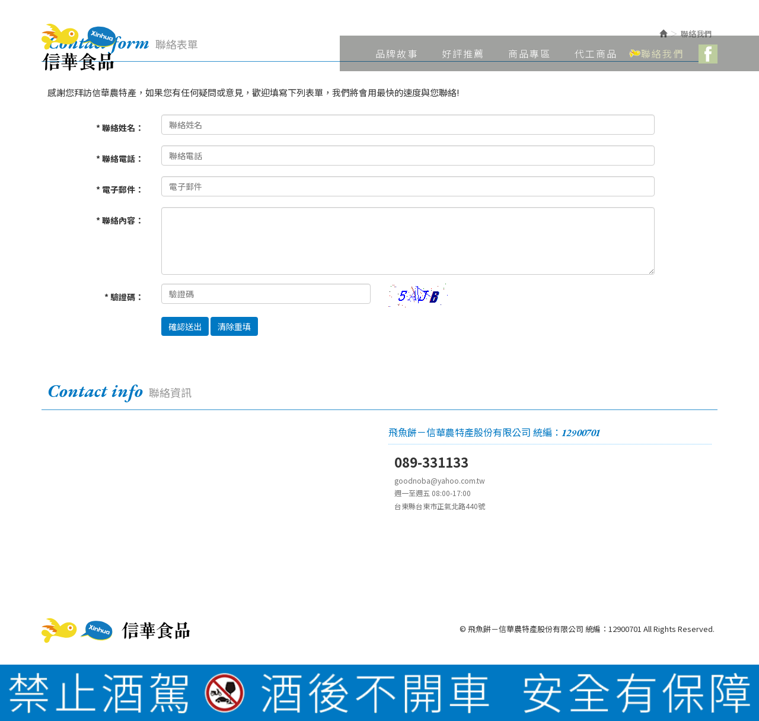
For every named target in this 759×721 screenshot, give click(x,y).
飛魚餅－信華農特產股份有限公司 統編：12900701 (79, 47)
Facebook (708, 54)
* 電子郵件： (119, 189)
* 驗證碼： (123, 297)
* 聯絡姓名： (119, 128)
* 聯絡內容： (119, 220)
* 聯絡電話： (119, 158)
